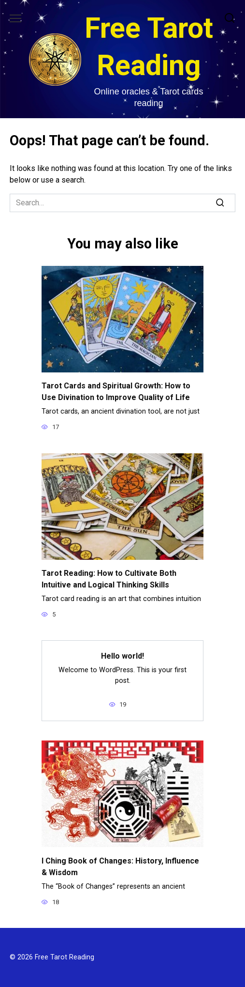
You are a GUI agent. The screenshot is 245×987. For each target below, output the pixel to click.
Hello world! (122, 656)
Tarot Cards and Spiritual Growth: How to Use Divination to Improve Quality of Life (116, 391)
